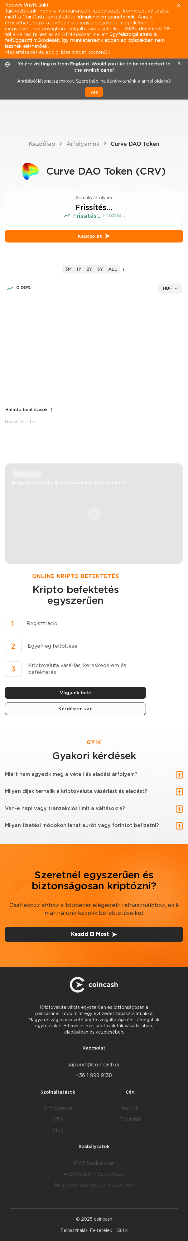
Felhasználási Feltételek (86, 1230)
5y (100, 269)
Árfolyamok (82, 143)
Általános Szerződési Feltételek (94, 1185)
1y (79, 269)
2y (89, 269)
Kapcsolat (94, 236)
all (112, 269)
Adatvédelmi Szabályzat (94, 1174)
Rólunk (130, 1108)
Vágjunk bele (75, 692)
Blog (58, 1130)
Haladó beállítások (29, 410)
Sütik (122, 1230)
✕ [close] (179, 63)
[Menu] (177, 113)
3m (68, 269)
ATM (58, 1119)
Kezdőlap (42, 143)
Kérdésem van (75, 708)
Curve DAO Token (135, 143)
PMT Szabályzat (94, 1163)
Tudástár (130, 1119)
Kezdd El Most (94, 934)
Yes (94, 91)
